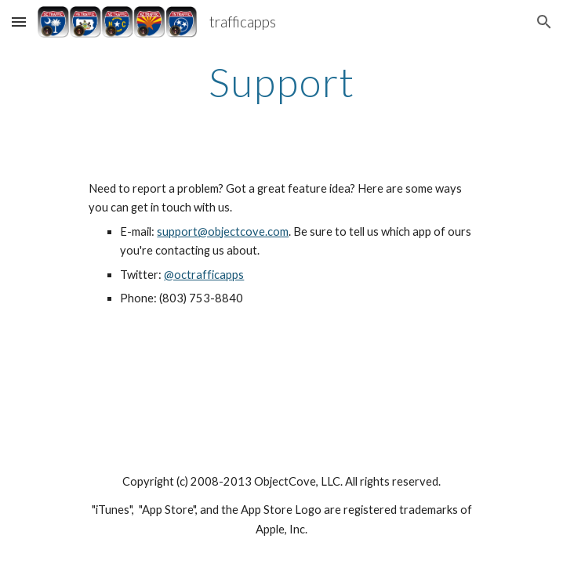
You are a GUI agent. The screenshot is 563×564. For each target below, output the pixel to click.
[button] (19, 21)
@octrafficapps (204, 274)
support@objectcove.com (223, 231)
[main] (281, 82)
